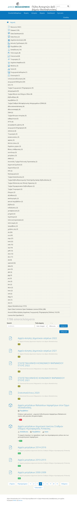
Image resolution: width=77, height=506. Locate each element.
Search (9, 323)
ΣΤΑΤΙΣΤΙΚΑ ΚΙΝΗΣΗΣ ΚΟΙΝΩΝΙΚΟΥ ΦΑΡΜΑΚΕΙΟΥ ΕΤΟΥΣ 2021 (41, 379)
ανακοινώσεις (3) (22, 137)
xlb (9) (14, 260)
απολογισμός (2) (21, 198)
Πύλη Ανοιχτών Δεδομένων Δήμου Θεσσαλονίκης (48, 8)
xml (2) (15, 294)
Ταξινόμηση (39, 323)
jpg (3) (15, 275)
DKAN (14, 500)
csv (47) (15, 235)
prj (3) (14, 278)
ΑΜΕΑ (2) (16, 159)
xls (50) (15, 232)
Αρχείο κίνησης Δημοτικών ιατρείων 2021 (37, 350)
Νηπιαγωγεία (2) (21, 174)
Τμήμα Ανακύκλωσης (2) (26, 177)
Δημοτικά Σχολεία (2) (25, 165)
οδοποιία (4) (19, 131)
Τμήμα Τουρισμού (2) (25, 189)
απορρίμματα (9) (21, 91)
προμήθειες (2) (20, 226)
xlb (19, 344)
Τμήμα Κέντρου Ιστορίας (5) (29, 116)
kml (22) (15, 241)
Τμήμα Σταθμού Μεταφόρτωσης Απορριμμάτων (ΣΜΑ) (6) (39, 103)
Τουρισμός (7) (39, 59)
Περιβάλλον (24, 411)
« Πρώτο (12, 484)
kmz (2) (15, 291)
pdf (21, 419)
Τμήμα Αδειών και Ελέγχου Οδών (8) (35, 94)
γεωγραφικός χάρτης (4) (26, 125)
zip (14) (15, 248)
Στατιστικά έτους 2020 (28, 392)
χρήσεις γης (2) (21, 229)
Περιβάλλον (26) (39, 47)
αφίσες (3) (17, 140)
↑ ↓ (50, 323)
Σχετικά (60, 13)
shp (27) (15, 238)
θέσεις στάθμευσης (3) (25, 149)
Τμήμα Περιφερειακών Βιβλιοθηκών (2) (37, 186)
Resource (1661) (39, 27)
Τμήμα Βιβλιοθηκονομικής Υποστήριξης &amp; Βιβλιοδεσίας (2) (39, 180)
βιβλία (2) (17, 205)
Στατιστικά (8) (39, 56)
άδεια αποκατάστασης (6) (27, 106)
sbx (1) (15, 303)
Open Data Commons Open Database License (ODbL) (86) (39, 309)
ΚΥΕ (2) (15, 171)
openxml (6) (18, 263)
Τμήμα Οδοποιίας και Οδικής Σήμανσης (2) (39, 183)
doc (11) (15, 257)
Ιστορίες (34, 13)
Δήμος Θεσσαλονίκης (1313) (28, 306)
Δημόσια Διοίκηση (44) (39, 40)
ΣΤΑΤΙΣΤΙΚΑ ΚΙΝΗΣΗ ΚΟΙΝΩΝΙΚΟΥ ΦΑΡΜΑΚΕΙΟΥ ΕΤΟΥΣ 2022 (40, 364)
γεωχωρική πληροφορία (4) (29, 128)
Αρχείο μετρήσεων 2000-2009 (32, 472)
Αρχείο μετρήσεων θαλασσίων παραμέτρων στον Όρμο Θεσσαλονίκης (43, 406)
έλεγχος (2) (18, 192)
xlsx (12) (15, 254)
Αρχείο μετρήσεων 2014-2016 (32, 447)
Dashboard (51, 13)
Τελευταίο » (38, 488)
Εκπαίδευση (24, 432)
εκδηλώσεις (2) (20, 208)
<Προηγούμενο (22, 484)
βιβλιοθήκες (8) (21, 97)
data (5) (15, 266)
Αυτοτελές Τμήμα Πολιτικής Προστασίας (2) (39, 162)
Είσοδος (66, 17)
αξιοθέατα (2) (19, 195)
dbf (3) (15, 272)
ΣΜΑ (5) (15, 112)
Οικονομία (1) (39, 76)
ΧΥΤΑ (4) (16, 122)
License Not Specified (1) (26, 315)
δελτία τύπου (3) (21, 143)
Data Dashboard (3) (39, 33)
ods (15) (15, 245)
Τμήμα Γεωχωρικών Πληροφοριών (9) (36, 88)
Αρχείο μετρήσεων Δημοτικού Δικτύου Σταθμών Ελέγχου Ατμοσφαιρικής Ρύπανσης (40, 427)
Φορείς (26, 13)
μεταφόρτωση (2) (22, 211)
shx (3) (15, 281)
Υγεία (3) (39, 69)
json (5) (15, 269)
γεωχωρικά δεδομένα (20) (27, 82)
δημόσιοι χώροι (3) (23, 146)
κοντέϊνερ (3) (19, 152)
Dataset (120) (39, 30)
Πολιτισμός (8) (39, 53)
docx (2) (15, 288)
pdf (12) (15, 251)
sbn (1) (15, 300)
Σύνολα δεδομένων (14, 13)
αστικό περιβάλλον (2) (25, 201)
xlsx (21, 441)
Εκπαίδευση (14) (39, 50)
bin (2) (15, 284)
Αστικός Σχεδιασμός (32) (39, 43)
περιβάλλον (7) (20, 100)
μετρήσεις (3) (19, 155)
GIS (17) (15, 85)
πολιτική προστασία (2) (26, 220)
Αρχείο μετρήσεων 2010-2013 (32, 459)
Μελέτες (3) (39, 66)
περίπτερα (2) (19, 217)
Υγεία (46, 432)
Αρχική (12, 22)
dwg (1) (15, 297)
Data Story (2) (39, 37)
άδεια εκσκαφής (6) (23, 109)
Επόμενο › (64, 484)
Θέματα (42, 13)
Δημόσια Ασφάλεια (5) (39, 63)
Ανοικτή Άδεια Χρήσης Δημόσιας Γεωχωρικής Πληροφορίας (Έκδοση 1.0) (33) (39, 312)
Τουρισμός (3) (20, 134)
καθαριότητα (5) (21, 119)
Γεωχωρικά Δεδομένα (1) (39, 72)
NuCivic (20, 500)
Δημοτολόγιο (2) (21, 168)
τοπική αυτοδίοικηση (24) (27, 79)
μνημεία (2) (18, 214)
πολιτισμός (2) (20, 223)
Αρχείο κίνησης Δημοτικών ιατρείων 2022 (37, 338)
